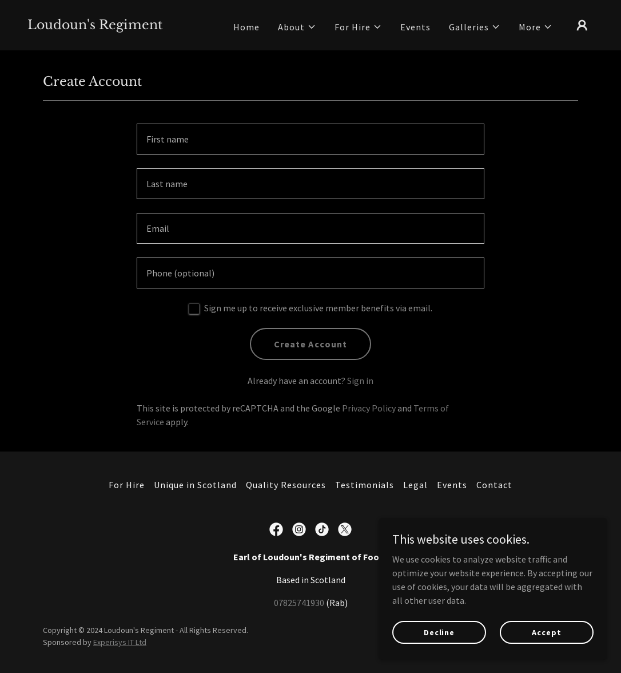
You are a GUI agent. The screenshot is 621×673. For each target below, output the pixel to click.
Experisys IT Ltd (119, 642)
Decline (439, 632)
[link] (94, 25)
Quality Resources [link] (286, 484)
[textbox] (310, 139)
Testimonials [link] (364, 484)
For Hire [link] (127, 484)
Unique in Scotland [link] (195, 484)
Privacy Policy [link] (369, 408)
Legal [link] (415, 484)
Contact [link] (494, 484)
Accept (546, 632)
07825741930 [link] (299, 602)
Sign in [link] (360, 380)
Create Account (310, 344)
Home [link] (246, 27)
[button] (297, 27)
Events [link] (415, 27)
